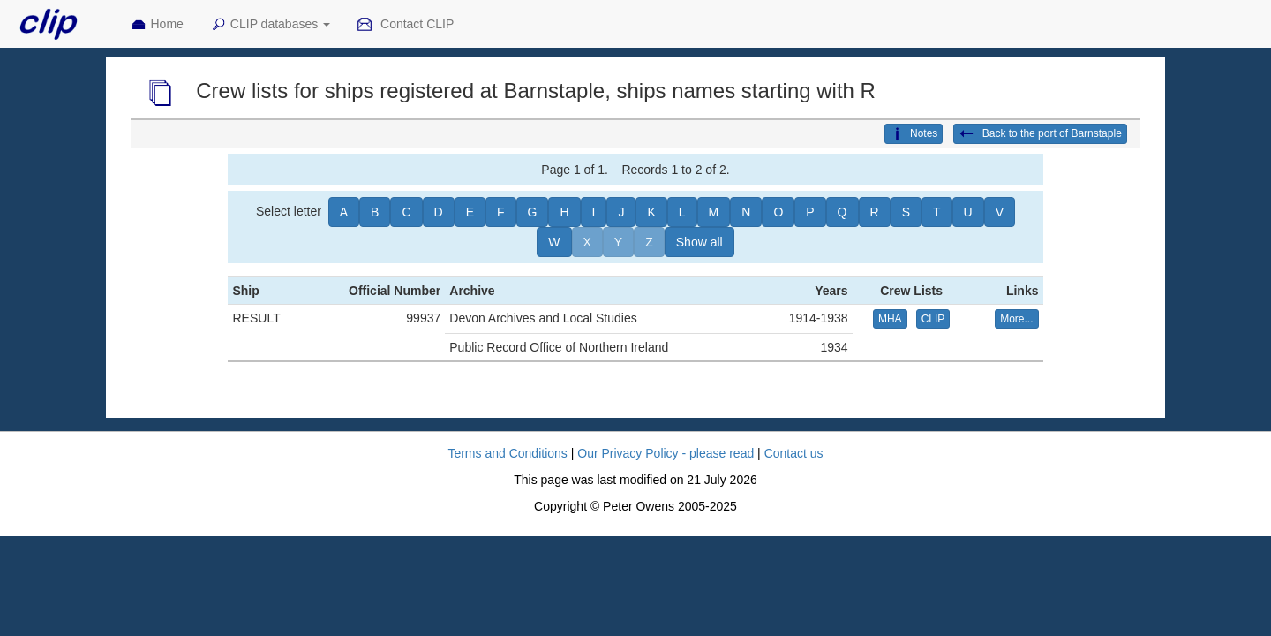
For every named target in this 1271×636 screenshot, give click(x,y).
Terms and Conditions (507, 453)
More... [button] (1016, 319)
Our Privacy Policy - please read (665, 453)
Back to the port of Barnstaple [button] (1040, 134)
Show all (699, 242)
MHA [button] (890, 319)
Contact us (794, 453)
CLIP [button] (933, 319)
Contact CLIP (405, 25)
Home (157, 25)
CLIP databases (270, 25)
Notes (913, 134)
